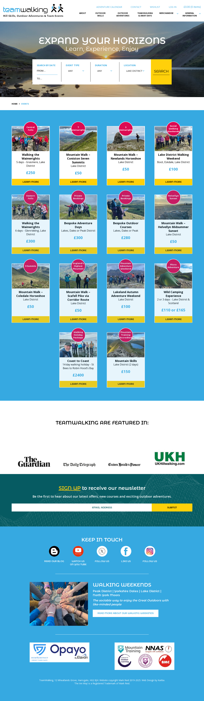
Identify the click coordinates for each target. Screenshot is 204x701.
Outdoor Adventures (122, 14)
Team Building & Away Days (145, 14)
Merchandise (167, 13)
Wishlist (155, 6)
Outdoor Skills (100, 14)
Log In (172, 6)
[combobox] (76, 70)
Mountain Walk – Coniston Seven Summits (78, 158)
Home (15, 103)
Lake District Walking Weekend (173, 156)
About (82, 13)
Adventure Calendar (109, 6)
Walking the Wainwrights (31, 156)
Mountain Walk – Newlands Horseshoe (126, 156)
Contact (136, 6)
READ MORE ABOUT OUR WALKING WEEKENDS (126, 613)
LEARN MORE (31, 181)
